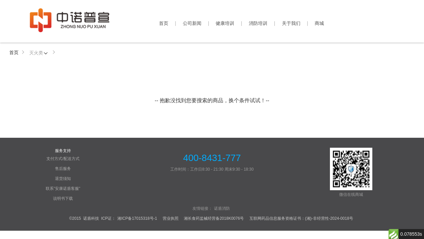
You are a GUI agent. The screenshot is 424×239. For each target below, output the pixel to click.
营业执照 (171, 218)
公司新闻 (192, 23)
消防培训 (258, 23)
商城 (319, 23)
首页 (163, 23)
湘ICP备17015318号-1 (137, 218)
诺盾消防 (222, 208)
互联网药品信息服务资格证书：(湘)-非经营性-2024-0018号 (301, 218)
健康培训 (225, 23)
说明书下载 (63, 198)
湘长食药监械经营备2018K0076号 (214, 218)
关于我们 (291, 23)
